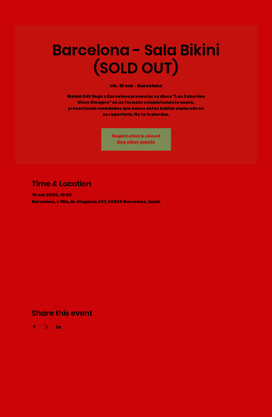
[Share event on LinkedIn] (58, 327)
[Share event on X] (46, 327)
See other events (136, 142)
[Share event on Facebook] (34, 327)
